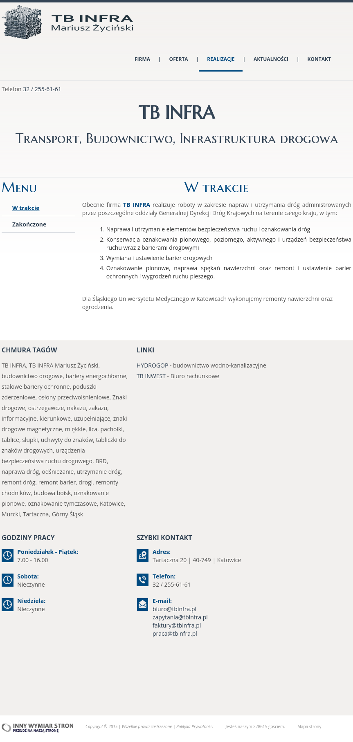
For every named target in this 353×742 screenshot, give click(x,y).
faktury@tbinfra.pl (177, 625)
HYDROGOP (152, 365)
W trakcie (26, 208)
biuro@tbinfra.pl (174, 609)
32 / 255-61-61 (42, 89)
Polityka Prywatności (194, 726)
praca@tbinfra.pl (175, 633)
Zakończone (29, 224)
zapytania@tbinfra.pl (180, 617)
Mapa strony (309, 726)
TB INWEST (151, 376)
